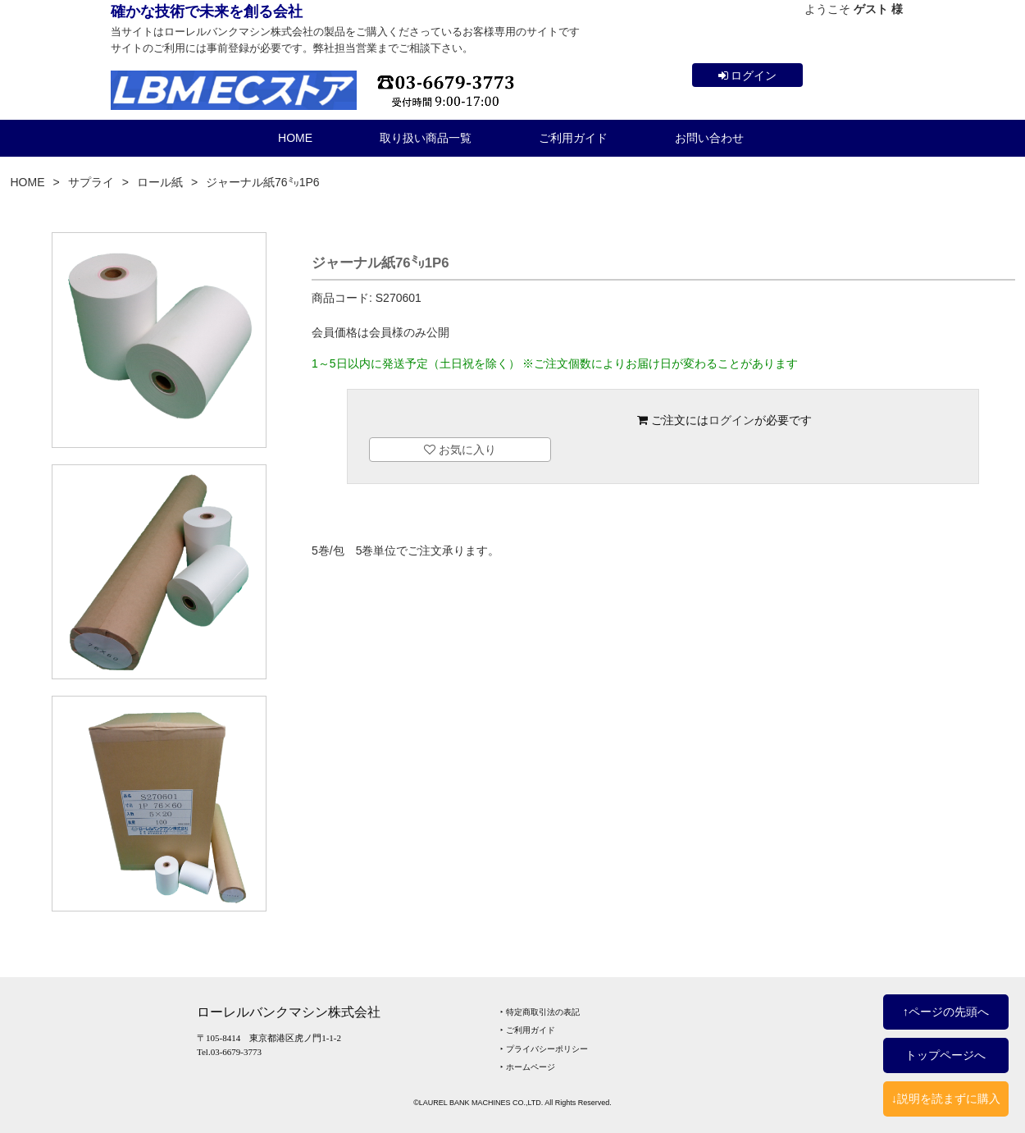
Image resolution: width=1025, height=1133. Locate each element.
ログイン (747, 75)
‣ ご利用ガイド (527, 1030)
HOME (295, 137)
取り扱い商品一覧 (426, 137)
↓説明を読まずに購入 (945, 1098)
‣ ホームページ (527, 1066)
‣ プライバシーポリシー (544, 1048)
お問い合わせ (709, 137)
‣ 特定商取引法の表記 (540, 1012)
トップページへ (945, 1055)
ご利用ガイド (573, 137)
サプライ (91, 182)
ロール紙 (160, 182)
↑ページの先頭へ (946, 1011)
